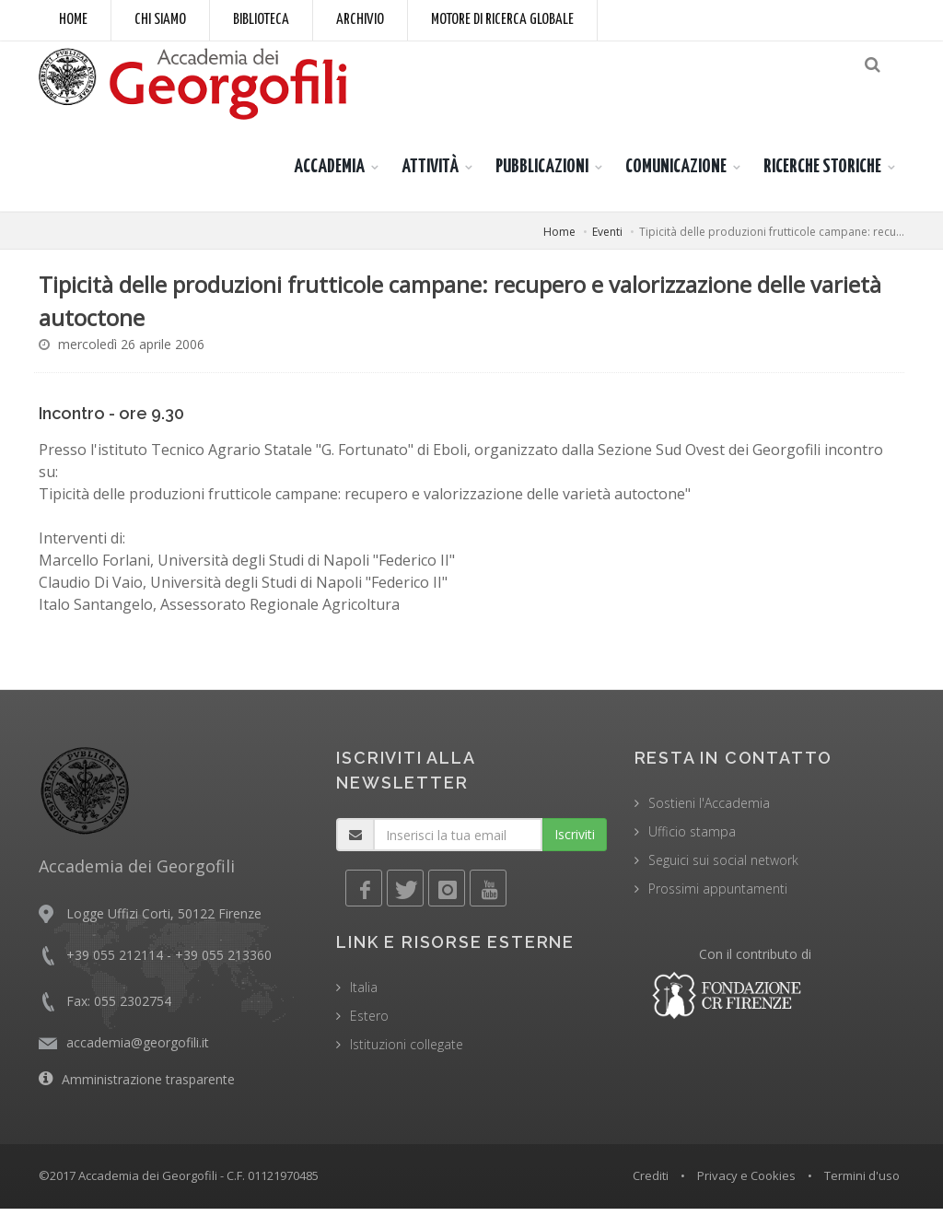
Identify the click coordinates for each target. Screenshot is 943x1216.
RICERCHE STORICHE (822, 174)
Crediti (651, 1183)
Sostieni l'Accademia (709, 810)
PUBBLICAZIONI (541, 174)
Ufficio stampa (692, 839)
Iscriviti (574, 841)
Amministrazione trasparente (148, 1086)
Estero (369, 1023)
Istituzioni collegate (406, 1051)
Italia (364, 994)
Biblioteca (261, 20)
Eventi (607, 239)
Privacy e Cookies (746, 1183)
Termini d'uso (862, 1183)
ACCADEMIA (329, 174)
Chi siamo (160, 20)
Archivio (360, 20)
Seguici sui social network (723, 867)
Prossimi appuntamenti (717, 896)
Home (73, 20)
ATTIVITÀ (430, 174)
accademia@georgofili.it (137, 1049)
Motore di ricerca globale (502, 20)
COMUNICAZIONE (676, 174)
